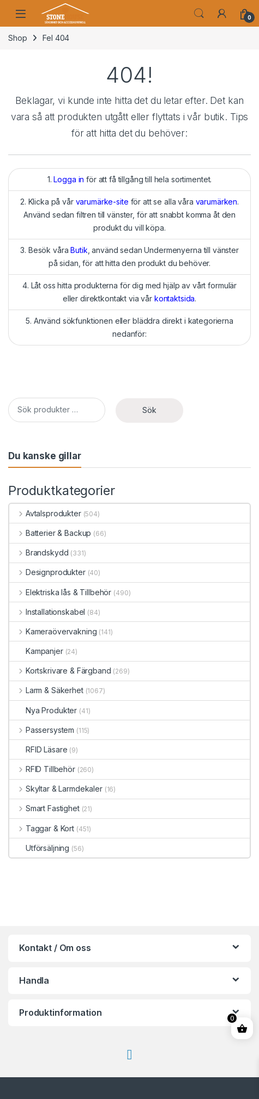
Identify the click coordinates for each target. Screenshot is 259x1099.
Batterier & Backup (50, 533)
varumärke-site (102, 201)
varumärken (217, 201)
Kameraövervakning (53, 631)
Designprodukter (47, 572)
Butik (78, 250)
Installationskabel (47, 611)
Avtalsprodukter (45, 513)
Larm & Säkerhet (46, 690)
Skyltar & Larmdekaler (56, 788)
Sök (149, 410)
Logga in (68, 179)
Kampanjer (36, 651)
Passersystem (41, 729)
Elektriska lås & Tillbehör (60, 592)
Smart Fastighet (44, 808)
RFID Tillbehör (42, 769)
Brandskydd (38, 552)
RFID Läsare (38, 749)
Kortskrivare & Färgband (60, 670)
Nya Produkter (43, 710)
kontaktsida (174, 298)
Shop (17, 37)
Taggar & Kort (41, 828)
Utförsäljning (39, 848)
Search (199, 14)
